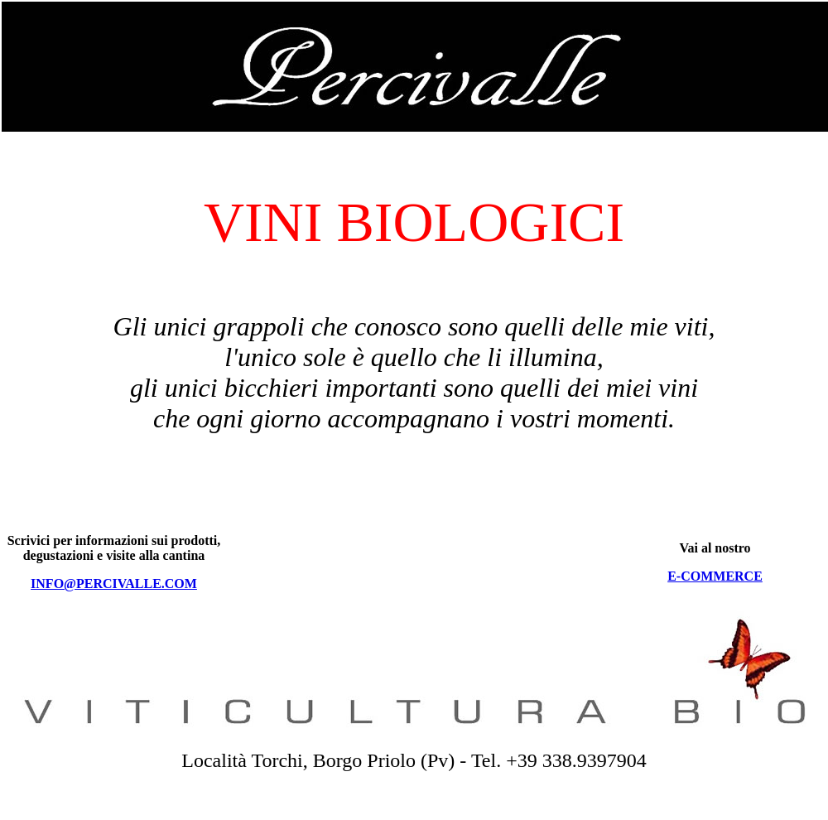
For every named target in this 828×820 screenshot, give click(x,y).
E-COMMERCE (715, 576)
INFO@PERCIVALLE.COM (114, 583)
